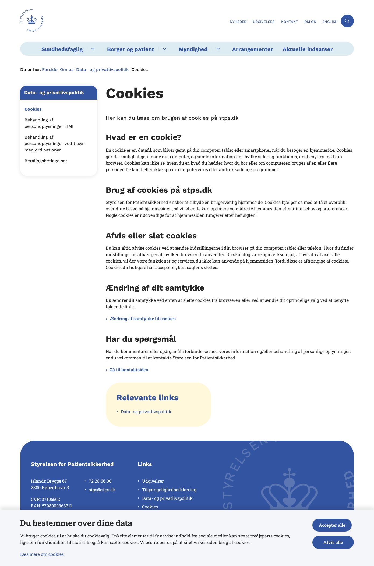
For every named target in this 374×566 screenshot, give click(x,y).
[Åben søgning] (347, 21)
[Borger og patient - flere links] (163, 49)
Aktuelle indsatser (308, 49)
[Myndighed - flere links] (217, 49)
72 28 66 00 (100, 481)
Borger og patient (130, 49)
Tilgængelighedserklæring (169, 489)
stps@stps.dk (102, 489)
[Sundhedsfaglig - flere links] (92, 49)
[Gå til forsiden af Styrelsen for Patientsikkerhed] (31, 21)
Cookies (150, 507)
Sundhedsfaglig (62, 49)
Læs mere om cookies (42, 554)
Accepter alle (334, 525)
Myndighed (193, 49)
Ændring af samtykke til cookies (143, 318)
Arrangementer (252, 49)
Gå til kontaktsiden (129, 369)
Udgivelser (153, 481)
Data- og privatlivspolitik (146, 411)
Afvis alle (334, 542)
